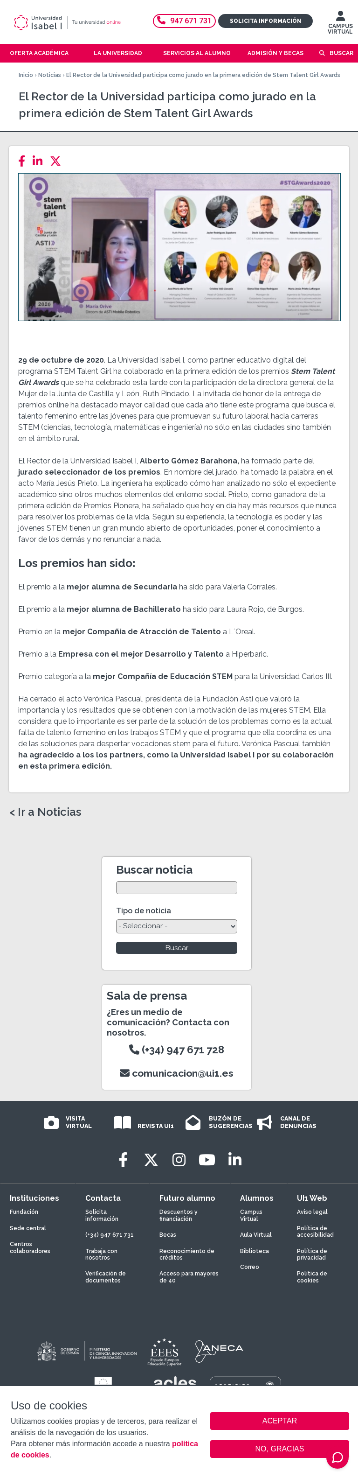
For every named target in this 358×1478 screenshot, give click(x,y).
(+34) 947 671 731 (109, 1235)
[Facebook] (24, 161)
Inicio (26, 75)
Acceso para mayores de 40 (189, 1276)
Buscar (341, 53)
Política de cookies (312, 1276)
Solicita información (265, 21)
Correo (249, 1267)
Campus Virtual (251, 1215)
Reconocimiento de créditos (186, 1254)
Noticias (49, 75)
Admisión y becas (275, 53)
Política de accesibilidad (315, 1231)
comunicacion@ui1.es (177, 1073)
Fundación (24, 1212)
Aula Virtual (256, 1235)
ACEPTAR (280, 1421)
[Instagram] (179, 1160)
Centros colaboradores (30, 1247)
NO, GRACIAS (279, 1449)
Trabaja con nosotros (101, 1254)
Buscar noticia (154, 869)
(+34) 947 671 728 (176, 1050)
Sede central (28, 1228)
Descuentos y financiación (178, 1215)
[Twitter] (58, 161)
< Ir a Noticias (45, 812)
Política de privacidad (312, 1254)
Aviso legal (312, 1212)
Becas (167, 1235)
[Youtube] (207, 1160)
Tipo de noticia (143, 910)
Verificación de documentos (105, 1276)
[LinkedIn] (40, 161)
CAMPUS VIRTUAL (340, 24)
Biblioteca (254, 1251)
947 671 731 (184, 20)
